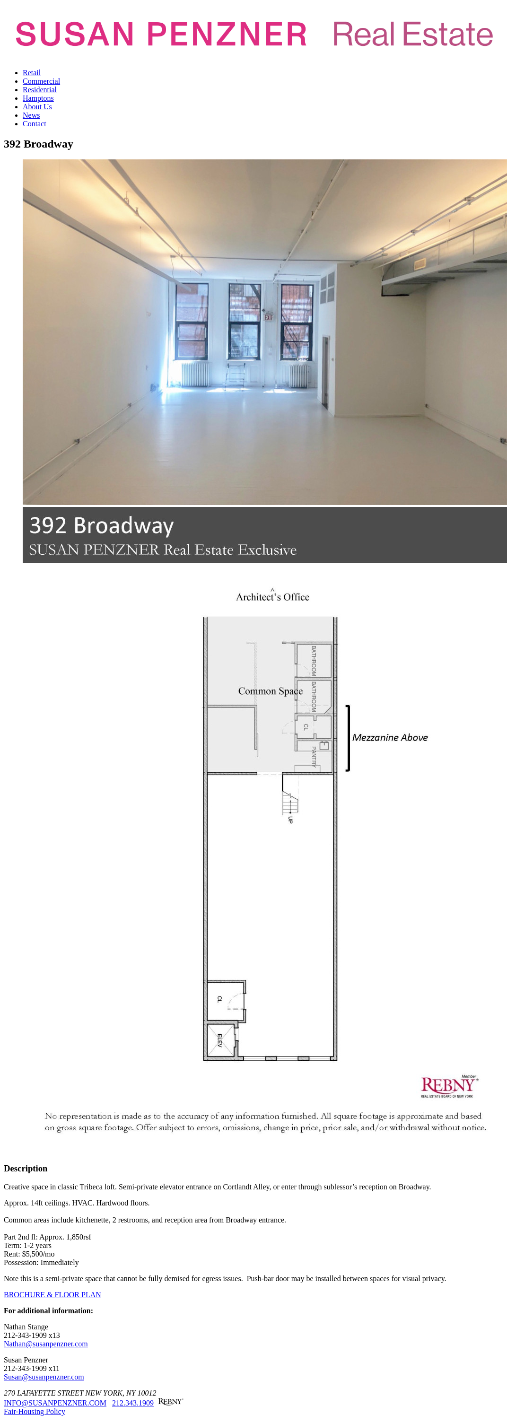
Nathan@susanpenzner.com (46, 1344)
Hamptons (38, 98)
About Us (37, 107)
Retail (32, 73)
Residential (40, 90)
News (31, 115)
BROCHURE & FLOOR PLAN (52, 1295)
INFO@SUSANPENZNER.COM (55, 1403)
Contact (34, 124)
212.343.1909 (133, 1403)
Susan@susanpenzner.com (44, 1377)
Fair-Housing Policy (34, 1411)
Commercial (41, 81)
